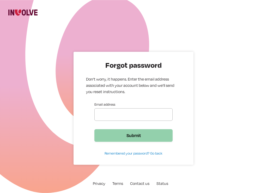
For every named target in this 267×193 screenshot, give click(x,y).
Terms (117, 183)
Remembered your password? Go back (133, 153)
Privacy (99, 183)
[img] (23, 12)
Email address (104, 104)
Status (162, 183)
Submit (133, 135)
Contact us (139, 183)
